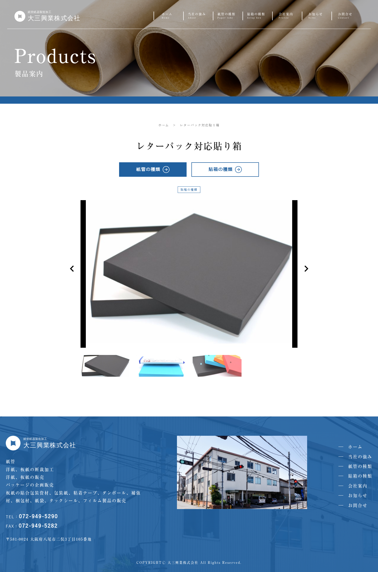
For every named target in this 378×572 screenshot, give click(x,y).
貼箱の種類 (189, 189)
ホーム (163, 125)
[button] (306, 268)
